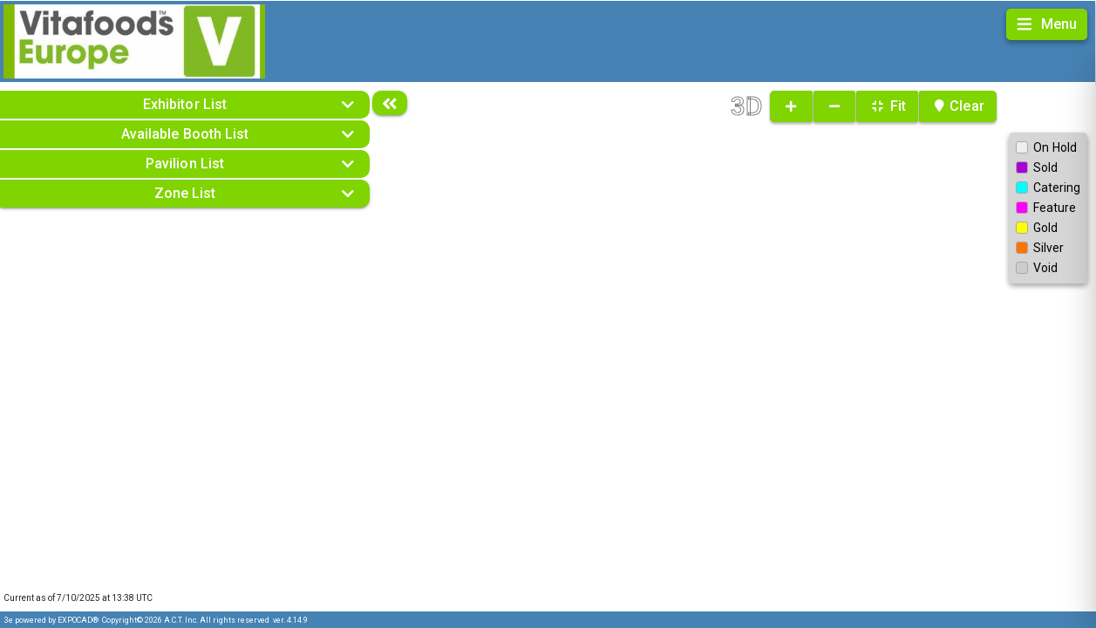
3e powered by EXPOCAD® (51, 620)
